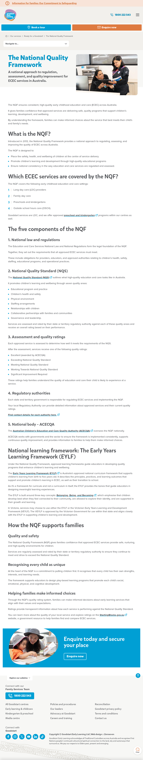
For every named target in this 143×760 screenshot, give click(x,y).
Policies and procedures (63, 704)
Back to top (138, 675)
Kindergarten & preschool (19, 713)
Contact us (101, 718)
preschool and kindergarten (79, 215)
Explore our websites (20, 678)
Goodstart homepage (10, 15)
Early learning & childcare (19, 709)
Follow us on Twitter (21, 736)
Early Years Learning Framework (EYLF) (35, 473)
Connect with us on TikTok (42, 736)
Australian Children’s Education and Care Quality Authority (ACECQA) (51, 431)
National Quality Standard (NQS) (31, 277)
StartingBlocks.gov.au (112, 615)
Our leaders (56, 709)
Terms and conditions (106, 713)
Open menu (137, 15)
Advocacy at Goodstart (62, 713)
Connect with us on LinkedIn (35, 736)
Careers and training (61, 718)
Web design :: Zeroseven (102, 734)
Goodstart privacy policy (108, 709)
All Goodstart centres (16, 704)
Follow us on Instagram (15, 736)
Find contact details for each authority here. (32, 415)
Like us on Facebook (8, 736)
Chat (137, 750)
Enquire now (75, 656)
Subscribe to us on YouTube (28, 736)
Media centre (12, 718)
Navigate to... (36, 44)
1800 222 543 (120, 15)
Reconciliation (102, 704)
